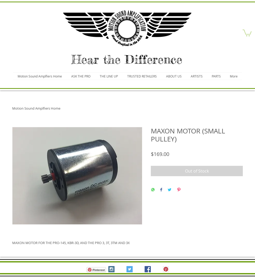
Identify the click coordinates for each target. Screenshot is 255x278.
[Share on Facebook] (161, 190)
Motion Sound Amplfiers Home (36, 108)
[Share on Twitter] (169, 190)
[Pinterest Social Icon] (166, 269)
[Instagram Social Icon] (111, 269)
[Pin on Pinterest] (179, 190)
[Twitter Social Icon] (129, 269)
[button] (247, 32)
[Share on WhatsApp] (153, 190)
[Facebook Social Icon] (148, 269)
